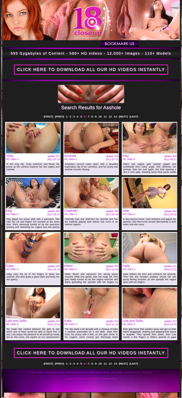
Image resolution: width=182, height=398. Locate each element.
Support (81, 394)
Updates (38, 43)
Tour (14, 43)
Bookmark (119, 43)
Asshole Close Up (132, 372)
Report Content (36, 372)
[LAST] (134, 116)
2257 (137, 394)
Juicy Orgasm (117, 372)
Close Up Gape (87, 372)
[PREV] (59, 116)
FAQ (43, 394)
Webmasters (50, 372)
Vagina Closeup (102, 372)
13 (115, 116)
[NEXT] (123, 116)
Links (118, 394)
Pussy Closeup (72, 372)
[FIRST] (48, 116)
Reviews (62, 394)
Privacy (99, 394)
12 (110, 116)
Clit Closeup (146, 372)
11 (105, 116)
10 (100, 116)
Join (159, 43)
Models (62, 43)
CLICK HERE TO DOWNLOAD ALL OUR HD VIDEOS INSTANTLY (91, 69)
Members (87, 43)
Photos (19, 394)
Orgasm (60, 372)
